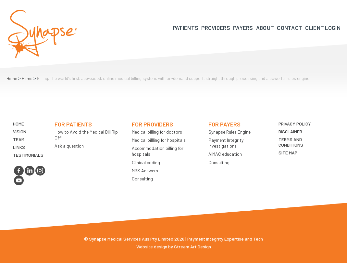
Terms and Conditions (291, 142)
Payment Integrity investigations (225, 143)
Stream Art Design (192, 246)
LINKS (19, 147)
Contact (289, 27)
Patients (185, 27)
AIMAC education (225, 154)
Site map (288, 152)
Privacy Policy (295, 123)
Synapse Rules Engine (229, 132)
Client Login (323, 27)
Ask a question (69, 146)
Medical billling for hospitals (159, 140)
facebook (19, 171)
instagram (40, 171)
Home (11, 78)
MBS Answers (145, 170)
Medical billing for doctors (157, 132)
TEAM (18, 139)
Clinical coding (146, 162)
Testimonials (28, 155)
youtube (19, 180)
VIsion (19, 131)
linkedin (29, 171)
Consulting (142, 178)
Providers (215, 27)
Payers (243, 27)
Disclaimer (290, 131)
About (265, 27)
